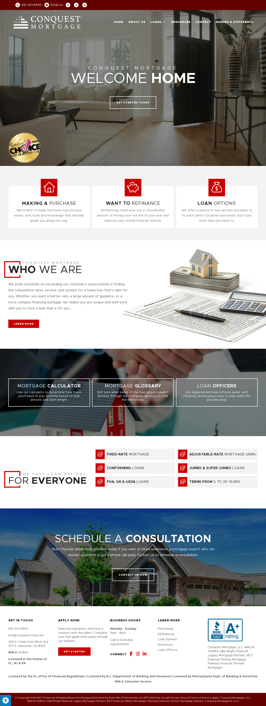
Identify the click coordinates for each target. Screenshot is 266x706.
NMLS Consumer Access (133, 681)
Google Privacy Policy (174, 697)
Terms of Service (201, 697)
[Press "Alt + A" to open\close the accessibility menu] (5, 700)
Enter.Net (114, 697)
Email (53, 4)
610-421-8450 (28, 4)
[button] (133, 102)
